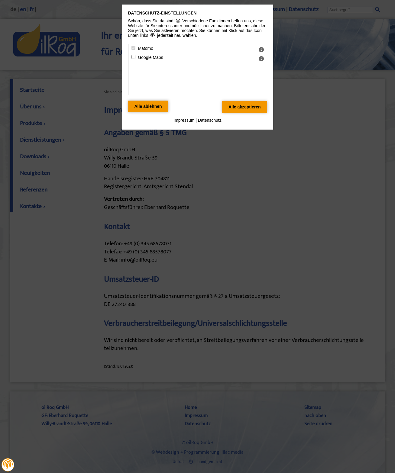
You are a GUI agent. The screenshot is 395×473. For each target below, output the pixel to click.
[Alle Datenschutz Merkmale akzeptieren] (244, 107)
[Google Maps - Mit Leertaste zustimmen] (133, 57)
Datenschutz (210, 120)
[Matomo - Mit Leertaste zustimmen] (133, 48)
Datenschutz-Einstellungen (162, 13)
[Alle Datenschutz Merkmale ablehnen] (148, 106)
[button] (8, 464)
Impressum (183, 120)
